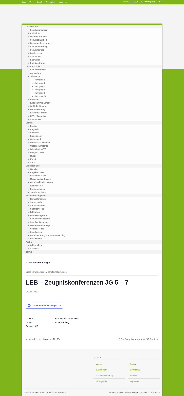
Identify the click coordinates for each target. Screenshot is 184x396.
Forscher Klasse (38, 176)
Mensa (99, 364)
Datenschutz (50, 2)
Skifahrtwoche (37, 209)
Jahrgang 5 (39, 80)
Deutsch (34, 126)
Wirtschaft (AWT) (38, 149)
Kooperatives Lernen (40, 103)
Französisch (36, 136)
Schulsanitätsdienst (39, 222)
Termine (29, 252)
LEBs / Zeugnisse (38, 116)
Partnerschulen (37, 189)
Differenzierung (37, 109)
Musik (33, 156)
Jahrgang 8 (39, 89)
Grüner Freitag (37, 229)
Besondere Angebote (36, 195)
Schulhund (35, 56)
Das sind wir (32, 27)
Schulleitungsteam (39, 30)
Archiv (29, 242)
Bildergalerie (36, 245)
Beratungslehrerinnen (40, 43)
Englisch (34, 129)
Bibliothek (35, 212)
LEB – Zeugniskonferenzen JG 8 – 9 (136, 339)
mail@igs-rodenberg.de (153, 2)
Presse (133, 364)
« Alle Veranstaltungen (38, 262)
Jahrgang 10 (40, 96)
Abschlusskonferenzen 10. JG (44, 339)
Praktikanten (36, 239)
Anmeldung (35, 73)
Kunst (33, 159)
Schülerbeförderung (104, 375)
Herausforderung (38, 199)
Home (24, 2)
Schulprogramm (38, 70)
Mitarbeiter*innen (38, 36)
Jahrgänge (35, 76)
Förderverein (36, 53)
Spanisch (34, 133)
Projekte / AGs (37, 172)
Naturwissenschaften (40, 142)
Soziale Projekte (38, 192)
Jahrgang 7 (39, 86)
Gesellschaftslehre (39, 146)
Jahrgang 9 (39, 93)
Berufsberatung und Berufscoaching (47, 235)
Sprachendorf (36, 202)
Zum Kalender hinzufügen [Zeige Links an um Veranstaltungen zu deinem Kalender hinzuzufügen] (44, 305)
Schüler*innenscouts (40, 219)
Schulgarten (36, 232)
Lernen (29, 123)
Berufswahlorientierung (41, 182)
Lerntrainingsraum (39, 215)
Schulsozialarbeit (38, 40)
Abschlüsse (36, 119)
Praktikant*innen (38, 63)
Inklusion (34, 99)
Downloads (135, 370)
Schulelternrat (37, 50)
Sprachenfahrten (38, 205)
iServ (31, 2)
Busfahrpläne (102, 370)
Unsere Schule (33, 66)
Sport (33, 162)
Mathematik (35, 139)
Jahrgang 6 (39, 83)
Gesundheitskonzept (40, 225)
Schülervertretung (39, 46)
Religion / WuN (37, 152)
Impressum (63, 2)
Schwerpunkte (33, 166)
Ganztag (34, 169)
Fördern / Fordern (38, 113)
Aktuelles (34, 248)
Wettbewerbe (36, 186)
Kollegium (35, 33)
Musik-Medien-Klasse (40, 179)
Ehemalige (35, 60)
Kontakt (40, 2)
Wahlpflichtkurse (38, 106)
